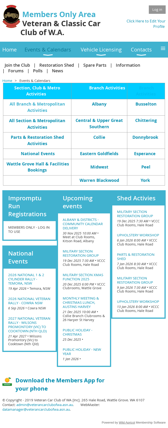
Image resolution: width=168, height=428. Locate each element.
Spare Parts (94, 65)
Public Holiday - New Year (82, 351)
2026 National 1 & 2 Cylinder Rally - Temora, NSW (26, 278)
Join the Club (17, 65)
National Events (38, 154)
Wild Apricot (127, 422)
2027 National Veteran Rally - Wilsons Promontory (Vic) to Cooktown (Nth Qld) (29, 324)
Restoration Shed (56, 65)
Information (128, 65)
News (57, 70)
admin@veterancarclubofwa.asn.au (44, 404)
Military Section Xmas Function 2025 (83, 276)
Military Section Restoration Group (81, 253)
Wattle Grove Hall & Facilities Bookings (38, 167)
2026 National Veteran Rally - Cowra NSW (29, 300)
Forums (16, 70)
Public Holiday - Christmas (77, 332)
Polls (38, 70)
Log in (157, 9)
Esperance (145, 154)
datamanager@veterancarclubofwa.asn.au (36, 409)
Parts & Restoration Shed (135, 256)
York (145, 180)
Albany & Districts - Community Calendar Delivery (83, 223)
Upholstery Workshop (138, 235)
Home (7, 80)
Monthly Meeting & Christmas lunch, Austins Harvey (81, 302)
